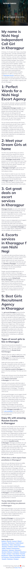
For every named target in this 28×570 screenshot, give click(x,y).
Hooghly (4, 559)
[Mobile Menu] (23, 3)
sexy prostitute (8, 411)
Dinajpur (16, 559)
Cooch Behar (15, 553)
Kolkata (3, 541)
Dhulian (16, 546)
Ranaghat (21, 546)
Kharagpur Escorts (9, 75)
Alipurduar (23, 552)
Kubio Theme (18, 567)
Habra (11, 544)
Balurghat (18, 550)
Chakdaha (16, 552)
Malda (11, 555)
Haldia (4, 548)
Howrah (9, 541)
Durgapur (4, 543)
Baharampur (5, 544)
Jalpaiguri (11, 550)
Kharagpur (17, 544)
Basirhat (4, 552)
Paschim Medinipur (15, 557)
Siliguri (19, 541)
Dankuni (10, 546)
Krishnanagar (15, 548)
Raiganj (8, 548)
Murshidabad (17, 555)
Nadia (23, 557)
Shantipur (4, 546)
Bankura (9, 552)
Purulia (4, 553)
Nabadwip (5, 550)
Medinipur (10, 559)
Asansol (14, 541)
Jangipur (9, 553)
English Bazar (19, 543)
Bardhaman (11, 543)
